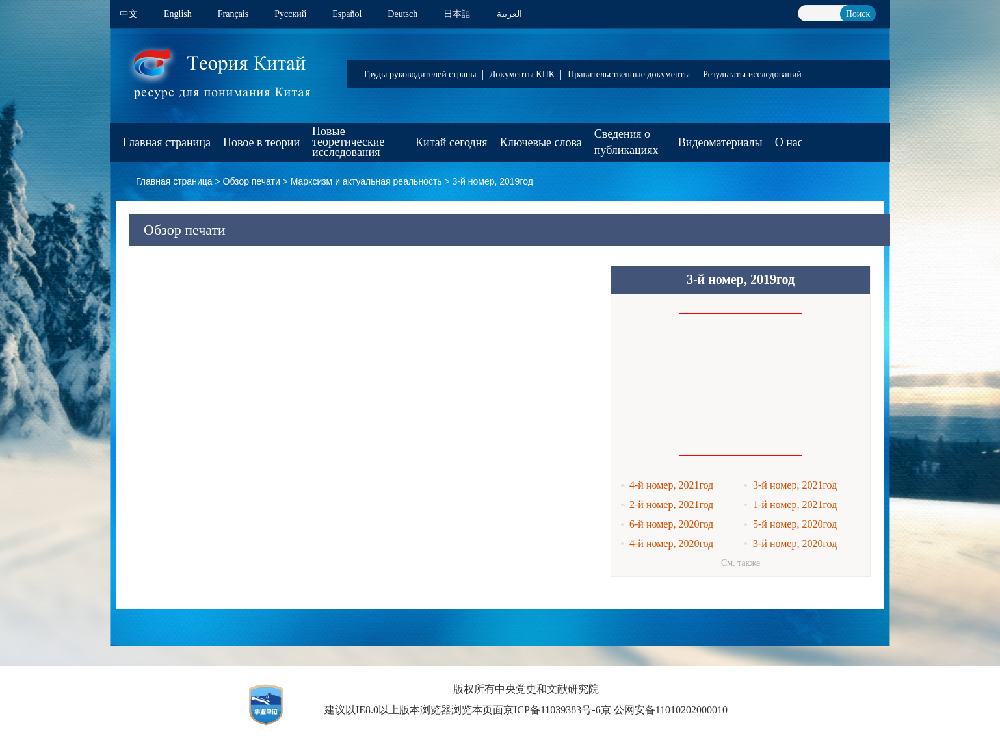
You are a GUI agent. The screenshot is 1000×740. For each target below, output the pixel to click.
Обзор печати (251, 181)
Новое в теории (261, 142)
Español (347, 14)
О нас (789, 142)
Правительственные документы (629, 74)
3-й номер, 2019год (493, 181)
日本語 (457, 14)
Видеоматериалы (720, 142)
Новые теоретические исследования (348, 142)
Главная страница (167, 142)
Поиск (858, 14)
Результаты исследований (752, 74)
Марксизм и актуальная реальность (366, 181)
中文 (129, 14)
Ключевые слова (541, 142)
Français (233, 14)
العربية (509, 14)
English (178, 14)
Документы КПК (522, 74)
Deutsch (402, 14)
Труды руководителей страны (420, 74)
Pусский (290, 14)
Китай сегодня (451, 142)
